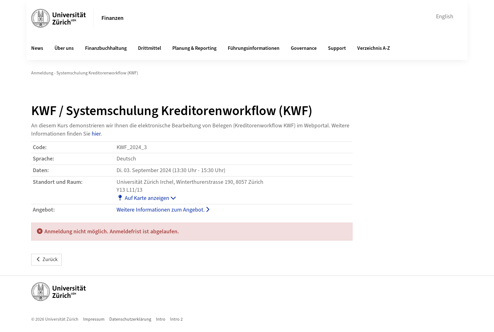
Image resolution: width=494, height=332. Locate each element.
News (37, 48)
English (444, 16)
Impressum (94, 319)
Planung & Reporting (194, 48)
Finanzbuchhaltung (106, 48)
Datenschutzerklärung (130, 319)
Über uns (64, 48)
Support (337, 48)
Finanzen (112, 18)
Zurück (46, 259)
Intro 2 (176, 319)
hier (96, 134)
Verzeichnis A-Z (373, 48)
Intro (160, 319)
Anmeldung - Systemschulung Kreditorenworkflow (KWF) (84, 73)
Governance (304, 48)
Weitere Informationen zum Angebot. (163, 210)
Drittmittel (149, 48)
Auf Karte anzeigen (146, 198)
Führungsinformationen (253, 48)
